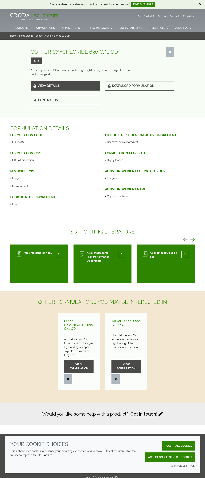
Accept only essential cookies (170, 457)
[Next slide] (192, 240)
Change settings (183, 465)
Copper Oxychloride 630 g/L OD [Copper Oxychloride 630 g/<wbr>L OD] (78, 325)
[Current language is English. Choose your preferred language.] (189, 16)
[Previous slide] (185, 240)
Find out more (143, 4)
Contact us (45, 100)
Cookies (47, 455)
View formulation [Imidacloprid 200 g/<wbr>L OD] (126, 366)
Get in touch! (143, 414)
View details (46, 86)
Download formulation (131, 86)
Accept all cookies (178, 445)
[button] (21, 28)
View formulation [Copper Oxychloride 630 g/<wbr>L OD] (79, 366)
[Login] (170, 52)
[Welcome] (34, 15)
